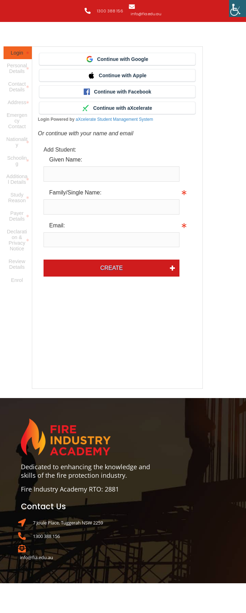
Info (184, 207)
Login (17, 53)
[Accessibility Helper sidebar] (237, 8)
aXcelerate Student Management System (114, 119)
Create (111, 268)
